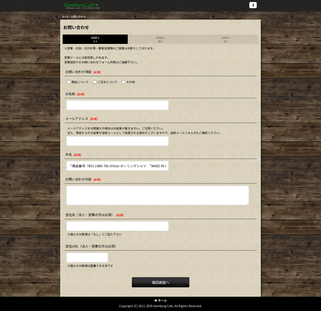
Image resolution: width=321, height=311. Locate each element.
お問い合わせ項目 (78, 71)
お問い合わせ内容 (78, 179)
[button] (253, 5)
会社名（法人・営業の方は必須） (89, 214)
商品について (80, 82)
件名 (68, 154)
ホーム (160, 300)
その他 (130, 82)
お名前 (70, 93)
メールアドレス (76, 118)
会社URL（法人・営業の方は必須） (91, 246)
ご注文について (107, 82)
